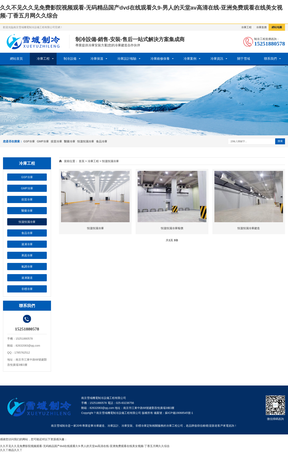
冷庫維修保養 (160, 58)
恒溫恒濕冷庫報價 (172, 228)
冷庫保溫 (96, 58)
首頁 (81, 161)
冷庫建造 (99, 425)
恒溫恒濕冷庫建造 (248, 228)
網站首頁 (16, 58)
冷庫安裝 (127, 425)
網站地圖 (277, 27)
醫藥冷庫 (69, 141)
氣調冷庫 (27, 266)
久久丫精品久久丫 (11, 450)
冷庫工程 (246, 27)
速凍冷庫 (27, 244)
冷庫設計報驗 (126, 58)
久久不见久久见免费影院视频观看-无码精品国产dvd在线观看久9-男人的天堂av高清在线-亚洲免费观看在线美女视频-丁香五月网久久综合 (85, 446)
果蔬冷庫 (27, 255)
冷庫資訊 (216, 58)
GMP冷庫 (43, 141)
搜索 (280, 141)
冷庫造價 (261, 27)
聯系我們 (270, 58)
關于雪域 (243, 58)
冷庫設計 (113, 425)
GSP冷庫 (29, 141)
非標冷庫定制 (143, 425)
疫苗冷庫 (56, 141)
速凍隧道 (27, 277)
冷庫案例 (190, 58)
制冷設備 (70, 58)
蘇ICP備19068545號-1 (179, 412)
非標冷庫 (27, 288)
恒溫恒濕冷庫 (85, 141)
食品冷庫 (101, 141)
